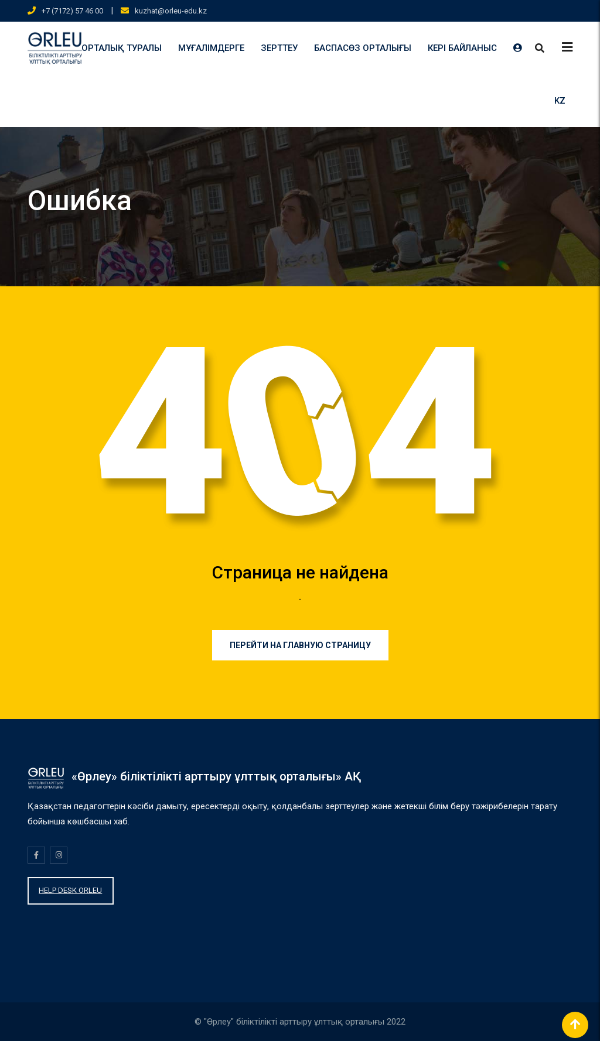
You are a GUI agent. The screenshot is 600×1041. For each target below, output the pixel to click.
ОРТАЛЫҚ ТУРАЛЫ (121, 48)
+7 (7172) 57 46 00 (72, 10)
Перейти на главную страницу (300, 645)
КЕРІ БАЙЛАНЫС (462, 48)
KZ (559, 100)
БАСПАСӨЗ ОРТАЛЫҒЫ (362, 48)
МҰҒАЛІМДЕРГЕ (211, 48)
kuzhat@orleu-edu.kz (171, 10)
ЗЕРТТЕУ (279, 48)
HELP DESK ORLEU (70, 890)
